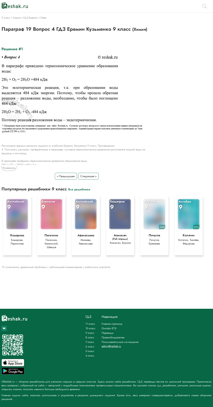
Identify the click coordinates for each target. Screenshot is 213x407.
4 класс (89, 356)
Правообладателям (113, 337)
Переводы (108, 333)
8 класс (89, 337)
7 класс (89, 342)
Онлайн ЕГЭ (109, 328)
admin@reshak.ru (111, 346)
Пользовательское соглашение (120, 342)
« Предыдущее (66, 176)
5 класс (89, 351)
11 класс (90, 324)
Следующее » (88, 176)
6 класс (89, 346)
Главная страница (112, 324)
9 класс (89, 333)
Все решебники (79, 189)
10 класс (90, 328)
